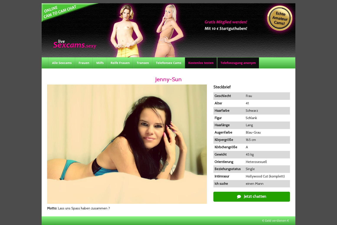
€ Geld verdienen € (275, 221)
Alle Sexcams (62, 63)
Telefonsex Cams (168, 63)
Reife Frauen (120, 63)
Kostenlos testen (201, 63)
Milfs (100, 63)
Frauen (84, 63)
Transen (143, 63)
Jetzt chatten (251, 196)
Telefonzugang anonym (238, 63)
